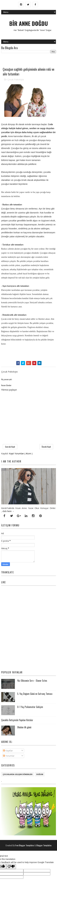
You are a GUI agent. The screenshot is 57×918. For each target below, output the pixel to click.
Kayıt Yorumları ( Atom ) (21, 453)
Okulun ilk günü (24, 727)
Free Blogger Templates (25, 845)
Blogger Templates (44, 845)
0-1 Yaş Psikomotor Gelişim (30, 707)
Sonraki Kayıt (10, 446)
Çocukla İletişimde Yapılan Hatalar (17, 720)
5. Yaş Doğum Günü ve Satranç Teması (34, 694)
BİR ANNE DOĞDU (28, 23)
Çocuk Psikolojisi (15, 79)
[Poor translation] (11, 866)
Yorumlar (8, 755)
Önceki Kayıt (46, 446)
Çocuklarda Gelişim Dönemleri (18, 774)
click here (7, 511)
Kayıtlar (8, 750)
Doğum (39, 774)
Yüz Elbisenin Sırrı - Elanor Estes (32, 680)
